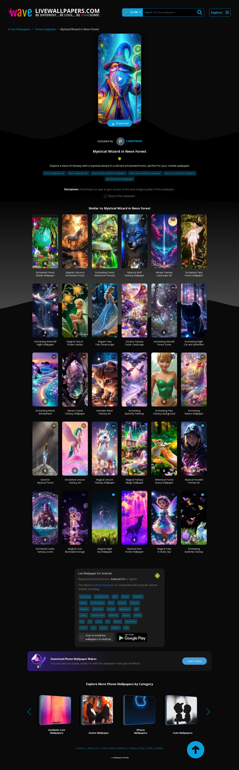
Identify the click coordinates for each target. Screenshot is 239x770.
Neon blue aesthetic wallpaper (145, 173)
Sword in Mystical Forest (45, 481)
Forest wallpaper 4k (54, 173)
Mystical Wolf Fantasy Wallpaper (134, 274)
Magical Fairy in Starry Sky (164, 550)
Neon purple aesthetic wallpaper (109, 173)
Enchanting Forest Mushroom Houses (104, 274)
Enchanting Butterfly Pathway (134, 412)
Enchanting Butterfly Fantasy (194, 550)
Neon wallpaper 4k (78, 173)
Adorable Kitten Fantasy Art (104, 412)
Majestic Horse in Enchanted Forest (74, 274)
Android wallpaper (103, 585)
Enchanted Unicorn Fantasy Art (75, 481)
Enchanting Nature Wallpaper (194, 412)
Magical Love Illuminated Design (75, 550)
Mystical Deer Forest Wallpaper (134, 550)
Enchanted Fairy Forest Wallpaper (194, 274)
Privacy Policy (137, 748)
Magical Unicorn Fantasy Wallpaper (105, 481)
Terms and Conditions (113, 748)
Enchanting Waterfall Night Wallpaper (45, 343)
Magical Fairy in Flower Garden (75, 343)
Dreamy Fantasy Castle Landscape (134, 343)
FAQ (149, 748)
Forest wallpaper (45, 29)
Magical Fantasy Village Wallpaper (134, 481)
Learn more (194, 661)
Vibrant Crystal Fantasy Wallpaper (75, 412)
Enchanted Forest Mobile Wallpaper (45, 274)
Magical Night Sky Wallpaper (104, 550)
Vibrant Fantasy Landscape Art (164, 274)
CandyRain (129, 141)
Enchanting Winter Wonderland (45, 412)
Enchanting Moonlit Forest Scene (164, 343)
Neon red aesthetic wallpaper (180, 173)
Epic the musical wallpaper (119, 179)
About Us (93, 748)
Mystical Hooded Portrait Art (194, 481)
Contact (80, 748)
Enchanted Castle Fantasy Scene (45, 550)
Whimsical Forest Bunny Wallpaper (164, 481)
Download (120, 123)
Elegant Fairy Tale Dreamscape (104, 343)
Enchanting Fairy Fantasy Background (164, 412)
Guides (159, 748)
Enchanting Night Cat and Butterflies (194, 343)
